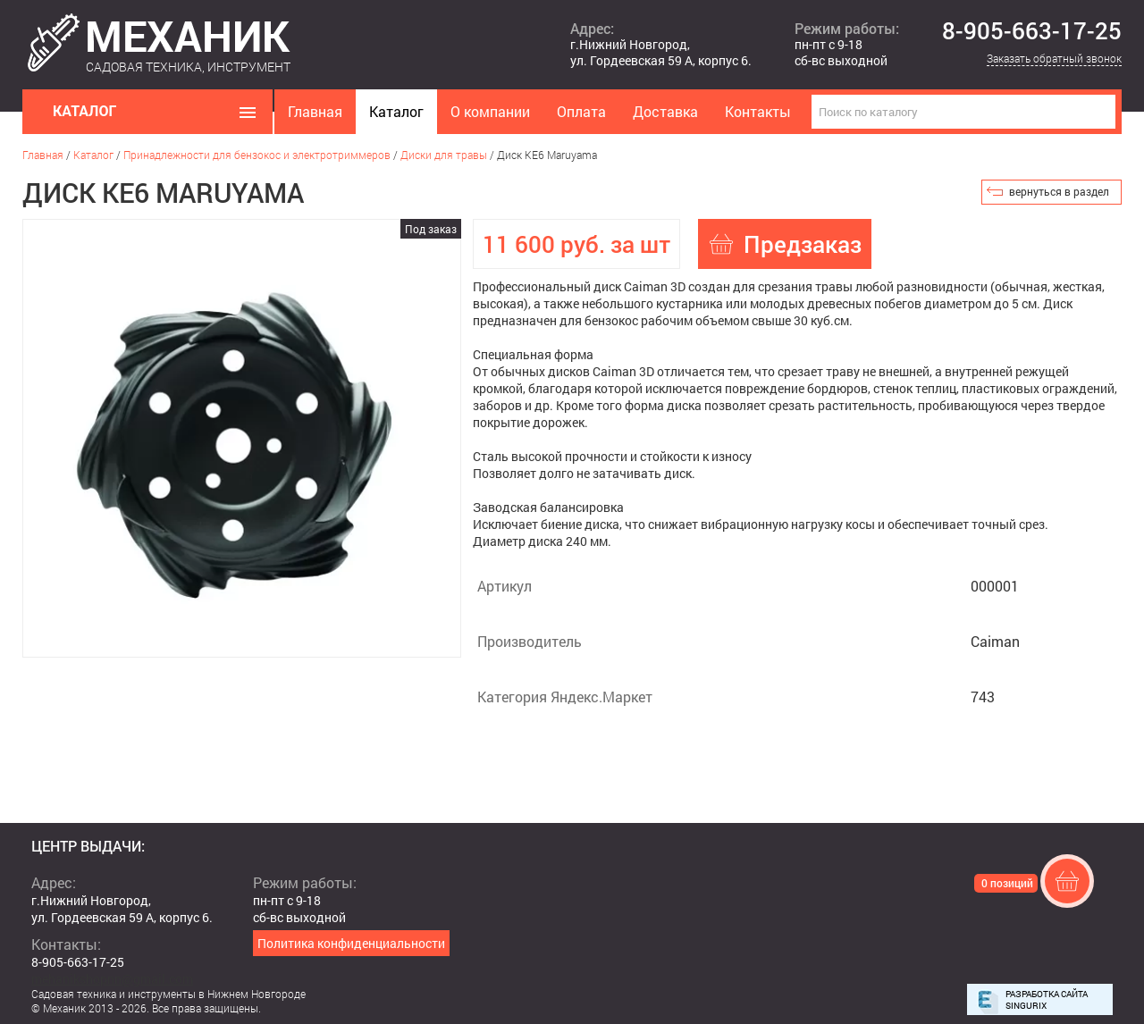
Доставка (665, 111)
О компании (490, 111)
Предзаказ (803, 244)
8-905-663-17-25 (1032, 31)
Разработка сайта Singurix (1046, 999)
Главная (315, 111)
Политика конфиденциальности (351, 943)
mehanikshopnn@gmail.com (112, 978)
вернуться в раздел (1059, 191)
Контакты (758, 111)
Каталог (396, 111)
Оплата (581, 111)
